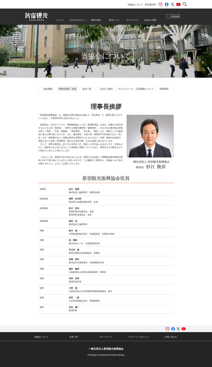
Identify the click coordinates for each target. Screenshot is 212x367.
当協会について (135, 4)
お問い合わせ (171, 337)
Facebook (166, 4)
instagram (160, 4)
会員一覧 (86, 89)
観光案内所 (150, 4)
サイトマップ (106, 337)
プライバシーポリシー (138, 337)
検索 (185, 4)
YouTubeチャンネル (178, 4)
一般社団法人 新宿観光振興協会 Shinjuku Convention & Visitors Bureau (36, 16)
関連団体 (164, 89)
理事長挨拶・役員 (67, 89)
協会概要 (48, 89)
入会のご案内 (106, 89)
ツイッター (172, 4)
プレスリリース (125, 89)
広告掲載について (145, 89)
